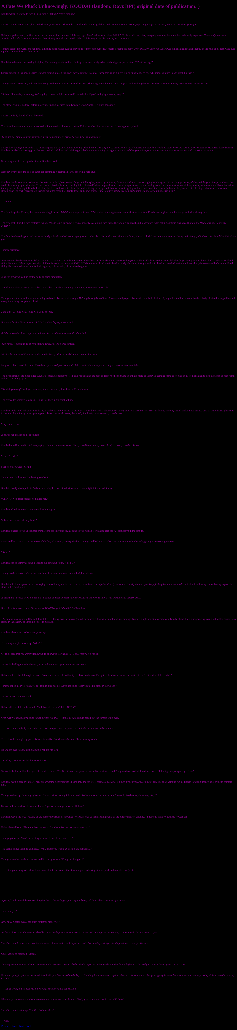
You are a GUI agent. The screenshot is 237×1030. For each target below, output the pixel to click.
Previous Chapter (10, 1026)
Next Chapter (26, 1026)
